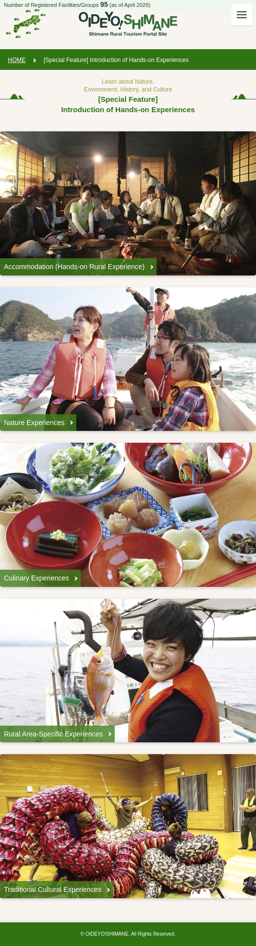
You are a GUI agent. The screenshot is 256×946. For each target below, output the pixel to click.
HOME (17, 60)
